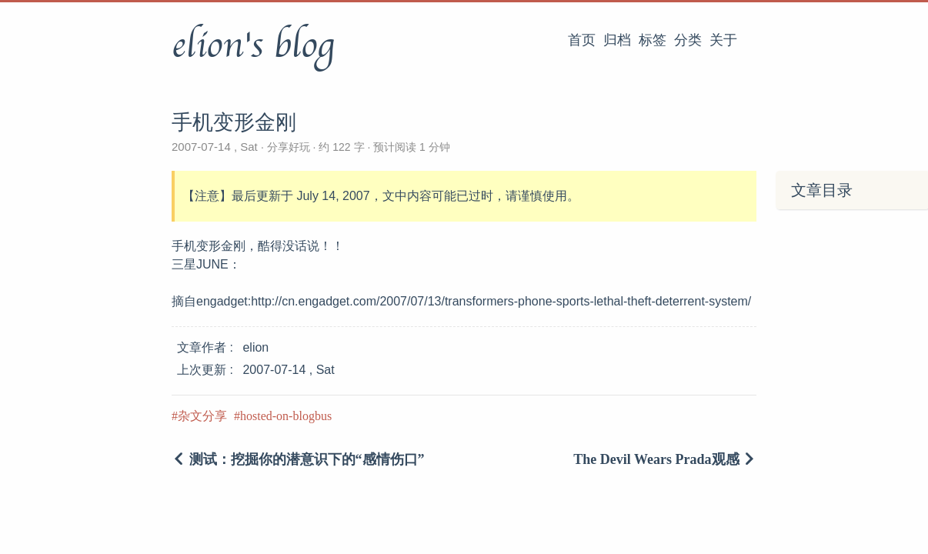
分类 (688, 40)
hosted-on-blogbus (286, 415)
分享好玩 (288, 147)
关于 (723, 40)
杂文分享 (202, 415)
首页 (582, 40)
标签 (652, 40)
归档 (617, 40)
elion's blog (253, 45)
